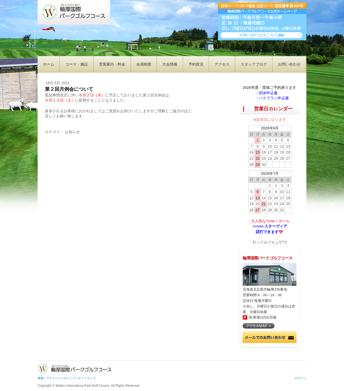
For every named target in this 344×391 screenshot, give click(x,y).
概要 (41, 378)
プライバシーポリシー (61, 378)
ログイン (300, 378)
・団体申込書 (268, 93)
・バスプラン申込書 (272, 98)
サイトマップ (87, 378)
